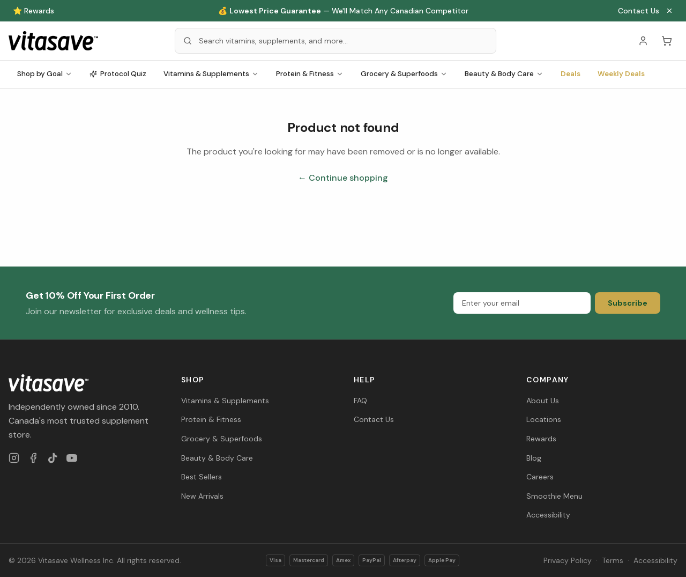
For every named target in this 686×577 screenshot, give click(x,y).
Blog (533, 458)
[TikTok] (52, 458)
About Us (542, 400)
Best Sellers (201, 477)
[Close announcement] (669, 10)
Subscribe (627, 303)
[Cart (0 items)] (666, 40)
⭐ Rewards (33, 11)
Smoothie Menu (554, 496)
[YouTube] (71, 458)
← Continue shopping (343, 177)
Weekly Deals (621, 73)
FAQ (360, 400)
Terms (612, 560)
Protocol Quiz (118, 73)
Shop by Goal (44, 73)
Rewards (541, 438)
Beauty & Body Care (504, 73)
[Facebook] (33, 458)
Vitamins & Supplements (211, 73)
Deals (570, 73)
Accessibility (548, 515)
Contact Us (638, 11)
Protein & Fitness (310, 73)
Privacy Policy (567, 560)
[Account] (643, 40)
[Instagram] (14, 458)
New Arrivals (202, 496)
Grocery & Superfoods (404, 73)
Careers (540, 477)
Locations (543, 419)
